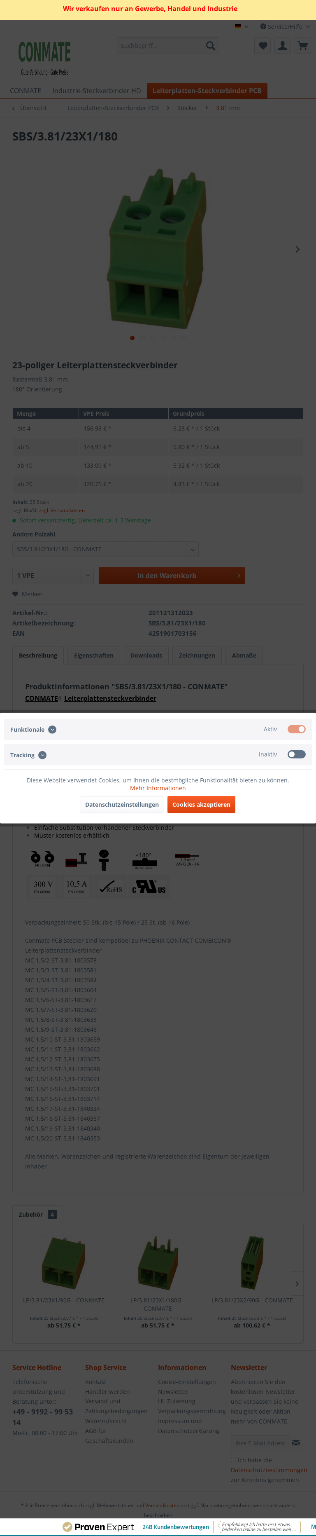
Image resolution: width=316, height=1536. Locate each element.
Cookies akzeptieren (201, 804)
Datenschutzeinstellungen (122, 804)
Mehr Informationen (158, 787)
